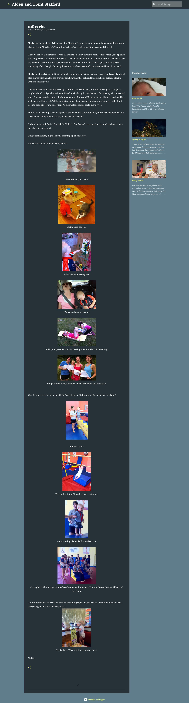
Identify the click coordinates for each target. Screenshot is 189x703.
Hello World (137, 98)
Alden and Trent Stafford (36, 4)
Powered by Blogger (94, 700)
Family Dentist (137, 181)
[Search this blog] (169, 4)
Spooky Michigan (139, 139)
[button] (29, 34)
